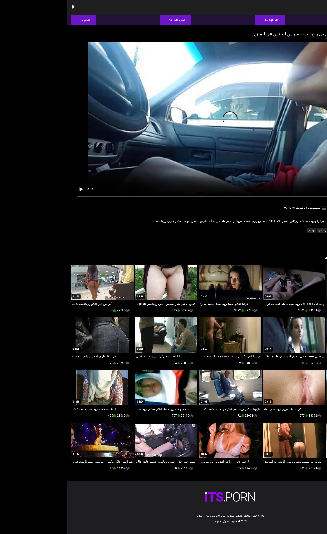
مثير (287, 230)
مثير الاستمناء (274, 230)
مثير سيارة (257, 230)
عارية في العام (301, 230)
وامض (245, 230)
